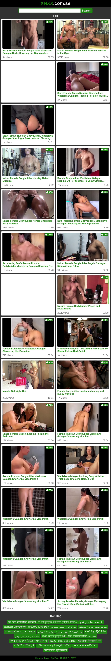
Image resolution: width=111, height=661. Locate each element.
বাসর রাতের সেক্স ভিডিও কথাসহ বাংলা (28, 641)
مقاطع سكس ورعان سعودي (93, 627)
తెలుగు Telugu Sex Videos (62, 641)
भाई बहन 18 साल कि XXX (85, 645)
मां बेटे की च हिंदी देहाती (24, 645)
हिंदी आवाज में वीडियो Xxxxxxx (82, 636)
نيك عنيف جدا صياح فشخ (91, 622)
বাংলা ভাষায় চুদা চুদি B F (54, 636)
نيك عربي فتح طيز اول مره (69, 631)
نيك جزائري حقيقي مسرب (63, 627)
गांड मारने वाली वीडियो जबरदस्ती (22, 622)
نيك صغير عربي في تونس (27, 636)
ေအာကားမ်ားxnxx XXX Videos (20, 631)
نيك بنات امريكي (46, 631)
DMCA (54, 658)
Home (38, 658)
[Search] (49, 10)
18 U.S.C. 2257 (68, 658)
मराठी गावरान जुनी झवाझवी (55, 650)
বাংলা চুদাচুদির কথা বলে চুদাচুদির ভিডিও (57, 622)
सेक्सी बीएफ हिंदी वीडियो (95, 631)
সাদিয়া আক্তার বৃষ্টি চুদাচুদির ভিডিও (54, 645)
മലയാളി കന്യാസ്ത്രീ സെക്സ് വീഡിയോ (26, 627)
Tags (46, 658)
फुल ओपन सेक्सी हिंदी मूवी (89, 641)
